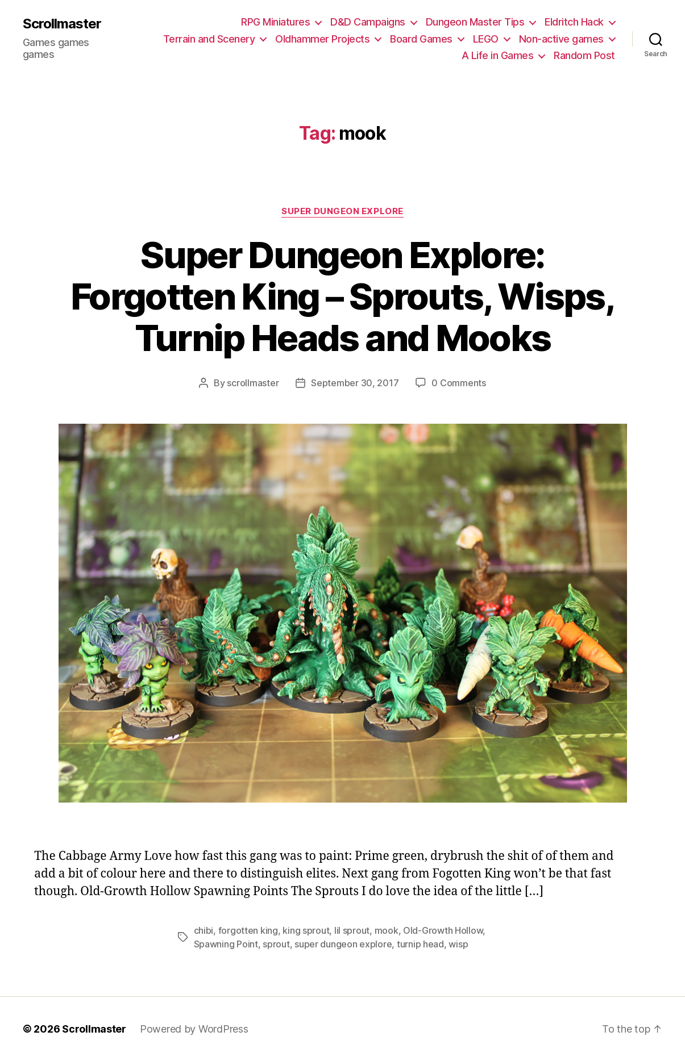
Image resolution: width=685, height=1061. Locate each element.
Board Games (421, 39)
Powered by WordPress (194, 1029)
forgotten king (248, 930)
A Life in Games (498, 55)
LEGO (486, 39)
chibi (204, 930)
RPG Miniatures (275, 22)
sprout (276, 944)
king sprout (306, 930)
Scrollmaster (62, 24)
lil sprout (352, 930)
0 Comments (458, 383)
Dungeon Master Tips (475, 22)
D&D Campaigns (367, 22)
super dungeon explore (343, 944)
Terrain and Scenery (209, 39)
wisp (458, 944)
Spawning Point (226, 944)
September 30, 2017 (354, 383)
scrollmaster (253, 383)
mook (386, 930)
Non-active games (561, 39)
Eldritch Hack (574, 22)
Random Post (584, 55)
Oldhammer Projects (322, 39)
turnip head (420, 944)
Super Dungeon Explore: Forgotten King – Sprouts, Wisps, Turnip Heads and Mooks (342, 296)
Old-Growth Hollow (443, 930)
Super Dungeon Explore (342, 211)
